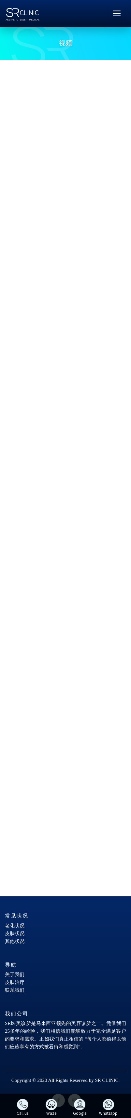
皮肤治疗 (14, 982)
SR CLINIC (106, 1080)
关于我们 (14, 974)
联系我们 (14, 990)
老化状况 (14, 925)
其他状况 (14, 941)
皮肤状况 (14, 933)
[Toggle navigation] (117, 13)
